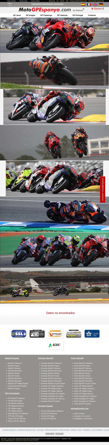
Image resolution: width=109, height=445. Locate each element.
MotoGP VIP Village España (18, 383)
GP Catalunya (46, 15)
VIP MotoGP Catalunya (16, 398)
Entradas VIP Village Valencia (51, 391)
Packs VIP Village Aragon (83, 391)
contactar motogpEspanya (103, 189)
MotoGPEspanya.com (37, 438)
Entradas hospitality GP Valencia (52, 399)
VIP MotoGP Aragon (15, 401)
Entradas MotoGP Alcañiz (50, 373)
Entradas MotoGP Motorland (51, 381)
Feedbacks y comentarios (83, 418)
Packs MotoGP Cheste (82, 376)
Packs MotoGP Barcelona (83, 371)
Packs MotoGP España (82, 404)
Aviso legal (40, 430)
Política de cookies (64, 430)
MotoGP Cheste (14, 376)
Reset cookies (59, 434)
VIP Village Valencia (15, 411)
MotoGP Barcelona (15, 371)
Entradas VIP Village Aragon (51, 388)
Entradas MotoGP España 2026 (78, 1)
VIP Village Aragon (14, 408)
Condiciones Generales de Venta (26, 430)
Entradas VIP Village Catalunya (52, 386)
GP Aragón (30, 15)
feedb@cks (87, 430)
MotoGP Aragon (14, 366)
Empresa (73, 430)
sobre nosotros (79, 413)
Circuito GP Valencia (48, 418)
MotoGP (62, 1)
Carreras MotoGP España (17, 386)
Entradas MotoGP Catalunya (51, 363)
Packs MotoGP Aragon (82, 366)
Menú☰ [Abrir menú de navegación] (10, 4)
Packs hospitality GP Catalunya (85, 396)
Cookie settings (50, 434)
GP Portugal (77, 15)
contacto (92, 15)
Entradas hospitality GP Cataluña (53, 393)
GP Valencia (62, 15)
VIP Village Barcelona (16, 406)
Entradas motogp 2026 (9, 430)
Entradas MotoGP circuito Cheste (53, 383)
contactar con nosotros (82, 416)
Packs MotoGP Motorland (83, 381)
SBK (67, 1)
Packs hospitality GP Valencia (84, 401)
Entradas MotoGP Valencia (50, 368)
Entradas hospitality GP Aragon (52, 396)
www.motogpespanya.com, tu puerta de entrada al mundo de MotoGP (20, 440)
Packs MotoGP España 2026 (96, 1)
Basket (98, 8)
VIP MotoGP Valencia (15, 403)
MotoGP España (14, 388)
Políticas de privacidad (51, 430)
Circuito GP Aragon (48, 416)
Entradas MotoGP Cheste (50, 376)
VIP (57, 1)
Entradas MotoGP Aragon (50, 366)
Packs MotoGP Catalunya (83, 363)
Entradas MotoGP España (50, 401)
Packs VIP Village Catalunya (84, 388)
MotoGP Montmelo (14, 378)
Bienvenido (52, 1)
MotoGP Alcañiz (14, 373)
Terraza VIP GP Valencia (17, 418)
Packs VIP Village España (83, 386)
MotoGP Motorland (15, 381)
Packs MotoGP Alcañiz (82, 373)
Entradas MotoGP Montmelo (51, 378)
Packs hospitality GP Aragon (84, 399)
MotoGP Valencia (14, 368)
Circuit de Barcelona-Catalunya (52, 411)
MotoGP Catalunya (15, 363)
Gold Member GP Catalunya (18, 413)
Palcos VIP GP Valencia (16, 421)
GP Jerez (17, 15)
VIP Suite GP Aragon (15, 416)
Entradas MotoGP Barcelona (51, 371)
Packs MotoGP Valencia (82, 368)
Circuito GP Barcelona (49, 413)
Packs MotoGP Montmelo (83, 378)
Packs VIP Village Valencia (83, 393)
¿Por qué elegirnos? (97, 430)
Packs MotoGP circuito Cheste (85, 383)
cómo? (80, 430)
